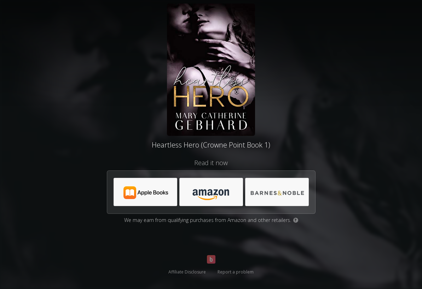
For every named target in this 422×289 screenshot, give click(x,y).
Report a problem (236, 272)
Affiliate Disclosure (187, 272)
